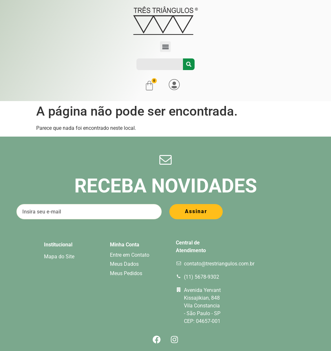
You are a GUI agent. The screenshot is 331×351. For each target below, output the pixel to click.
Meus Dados (124, 264)
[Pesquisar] (189, 64)
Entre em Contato (129, 255)
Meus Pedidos (126, 273)
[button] (165, 46)
